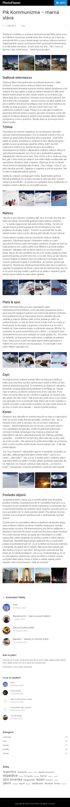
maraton (49, 780)
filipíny (21, 776)
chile (35, 772)
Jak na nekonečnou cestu (21, 699)
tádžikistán (37, 783)
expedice (10, 775)
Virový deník (15, 691)
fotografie (28, 776)
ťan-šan (64, 784)
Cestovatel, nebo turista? (20, 707)
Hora (15, 604)
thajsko (28, 784)
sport (22, 783)
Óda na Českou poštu (23, 627)
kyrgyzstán (29, 779)
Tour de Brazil (16, 716)
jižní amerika (12, 779)
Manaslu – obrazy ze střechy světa (30, 639)
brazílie (30, 772)
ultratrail (48, 783)
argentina (9, 771)
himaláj (36, 776)
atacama (22, 772)
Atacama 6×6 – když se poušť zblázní (32, 616)
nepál (56, 780)
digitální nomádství (46, 772)
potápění (15, 784)
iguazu (50, 776)
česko (57, 783)
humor (43, 776)
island (56, 776)
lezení (40, 779)
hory (23, 26)
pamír (7, 783)
